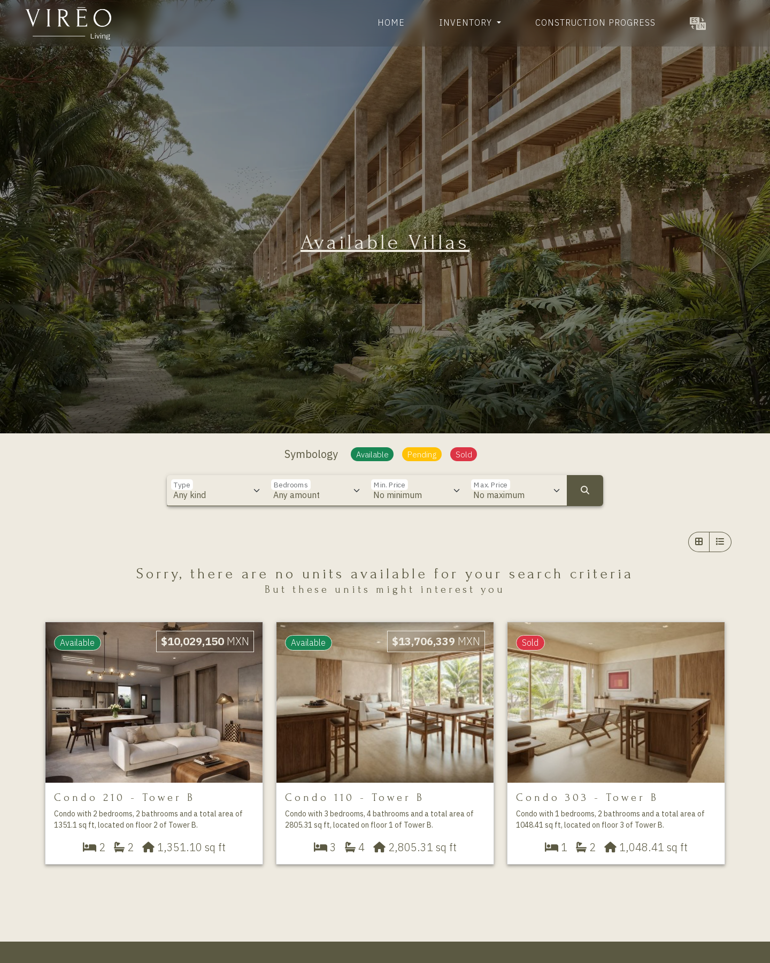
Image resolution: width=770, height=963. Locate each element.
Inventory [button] (467, 22)
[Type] (217, 490)
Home (391, 22)
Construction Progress (595, 22)
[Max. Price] (517, 490)
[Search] (585, 490)
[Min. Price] (417, 490)
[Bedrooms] (317, 490)
